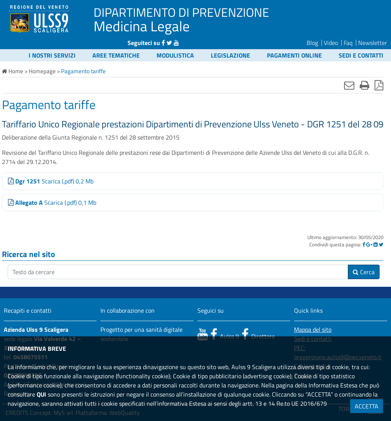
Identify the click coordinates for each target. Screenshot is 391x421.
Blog (312, 43)
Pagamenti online (294, 55)
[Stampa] (364, 85)
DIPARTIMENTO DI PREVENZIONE (181, 12)
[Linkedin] (375, 244)
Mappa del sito (312, 329)
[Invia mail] (349, 85)
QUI (41, 394)
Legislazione (230, 55)
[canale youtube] (202, 334)
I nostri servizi (52, 55)
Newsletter (372, 43)
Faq (348, 43)
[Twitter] (381, 244)
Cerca (364, 271)
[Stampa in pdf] (379, 85)
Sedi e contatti (361, 55)
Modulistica (175, 55)
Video (331, 43)
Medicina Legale (142, 26)
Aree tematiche (116, 55)
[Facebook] (363, 244)
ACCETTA (366, 406)
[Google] (369, 244)
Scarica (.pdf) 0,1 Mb (52, 202)
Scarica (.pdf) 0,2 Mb (51, 181)
